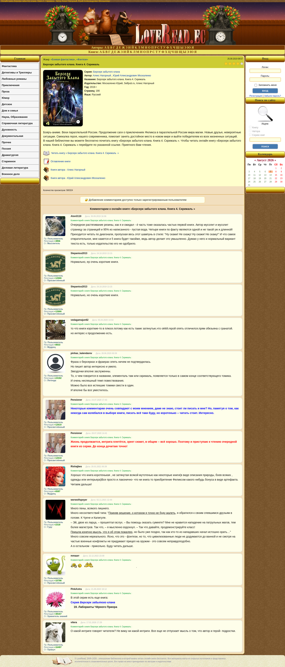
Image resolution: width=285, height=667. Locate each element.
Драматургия (10, 155)
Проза (6, 91)
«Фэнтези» (82, 59)
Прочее (6, 142)
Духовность (9, 129)
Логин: (265, 69)
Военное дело (11, 174)
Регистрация (255, 96)
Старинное (9, 161)
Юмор (6, 97)
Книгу (253, 127)
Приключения (10, 85)
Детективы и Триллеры (17, 72)
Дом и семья (10, 110)
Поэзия (6, 148)
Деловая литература (15, 167)
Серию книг (257, 134)
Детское (7, 104)
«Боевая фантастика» (63, 59)
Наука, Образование (15, 116)
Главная (19, 58)
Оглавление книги (60, 161)
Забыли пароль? (272, 96)
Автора (254, 131)
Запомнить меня (265, 85)
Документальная (12, 135)
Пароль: (265, 78)
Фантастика (9, 66)
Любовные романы (14, 78)
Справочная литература (17, 123)
